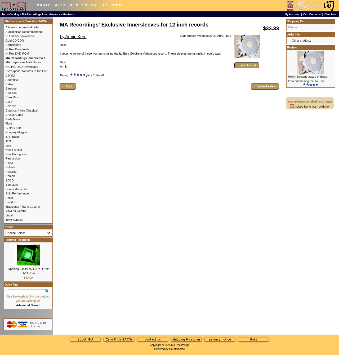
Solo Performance (17, 193)
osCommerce (177, 349)
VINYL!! (11, 75)
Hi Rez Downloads (17, 49)
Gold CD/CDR (15, 40)
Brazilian (11, 93)
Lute (8, 145)
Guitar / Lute (14, 128)
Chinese (11, 106)
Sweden (11, 202)
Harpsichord (13, 44)
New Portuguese (16, 154)
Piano (9, 163)
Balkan (10, 84)
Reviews (68, 14)
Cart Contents (312, 14)
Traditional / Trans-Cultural (23, 206)
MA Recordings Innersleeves (40, 14)
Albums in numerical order (22, 27)
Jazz (9, 141)
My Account (292, 14)
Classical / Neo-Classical (22, 110)
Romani (11, 176)
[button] (247, 65)
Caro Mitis (12, 97)
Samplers (12, 184)
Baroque (11, 88)
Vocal (9, 215)
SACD (10, 180)
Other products (301, 40)
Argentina (12, 79)
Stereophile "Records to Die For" (27, 71)
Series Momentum (17, 189)
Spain (9, 197)
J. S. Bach (12, 136)
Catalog (14, 14)
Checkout (330, 14)
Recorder (11, 171)
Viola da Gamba (16, 210)
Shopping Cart (296, 21)
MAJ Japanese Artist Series (23, 62)
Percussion (13, 158)
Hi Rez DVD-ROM (17, 53)
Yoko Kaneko (14, 219)
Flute (9, 123)
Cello (9, 101)
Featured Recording (17, 239)
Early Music (13, 119)
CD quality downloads (20, 36)
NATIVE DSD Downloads (22, 66)
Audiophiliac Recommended (24, 31)
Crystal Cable (14, 114)
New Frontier (14, 149)
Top (4, 14)
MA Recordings (180, 345)
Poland (10, 167)
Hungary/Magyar (16, 132)
